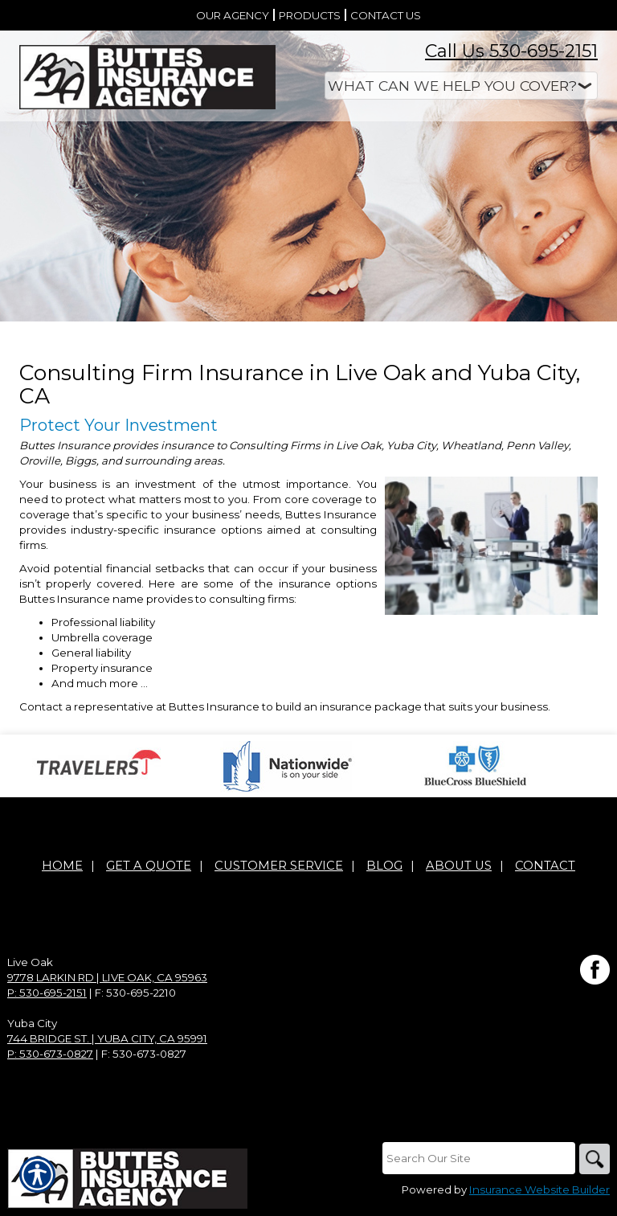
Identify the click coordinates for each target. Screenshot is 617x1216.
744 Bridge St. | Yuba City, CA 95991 (107, 1039)
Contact (545, 866)
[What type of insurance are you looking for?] (461, 86)
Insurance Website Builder (539, 1191)
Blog (384, 866)
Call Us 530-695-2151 (511, 51)
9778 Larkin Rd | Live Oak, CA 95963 (107, 978)
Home (62, 866)
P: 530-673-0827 (50, 1054)
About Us (459, 866)
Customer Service (279, 866)
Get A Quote (148, 866)
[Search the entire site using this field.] (477, 1159)
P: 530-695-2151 (47, 993)
